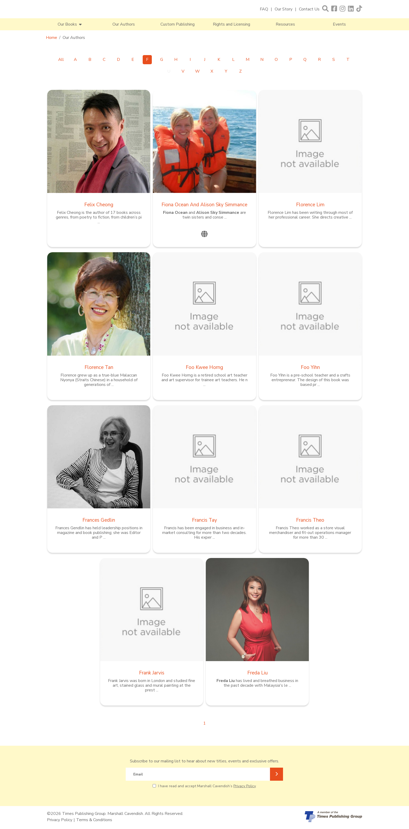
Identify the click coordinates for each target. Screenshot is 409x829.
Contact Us (309, 9)
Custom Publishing (177, 24)
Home (51, 37)
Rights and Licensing (231, 24)
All (61, 59)
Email (138, 774)
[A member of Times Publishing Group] (333, 816)
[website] (204, 234)
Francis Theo (310, 520)
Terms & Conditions (94, 820)
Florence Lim (310, 204)
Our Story (283, 9)
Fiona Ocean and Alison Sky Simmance (204, 204)
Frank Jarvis (151, 672)
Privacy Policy (244, 786)
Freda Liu (257, 672)
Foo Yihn (310, 367)
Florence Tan (99, 367)
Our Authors (123, 24)
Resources (285, 24)
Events (339, 24)
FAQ (264, 9)
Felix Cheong (98, 204)
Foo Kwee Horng (204, 367)
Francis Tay (204, 520)
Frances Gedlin (98, 520)
